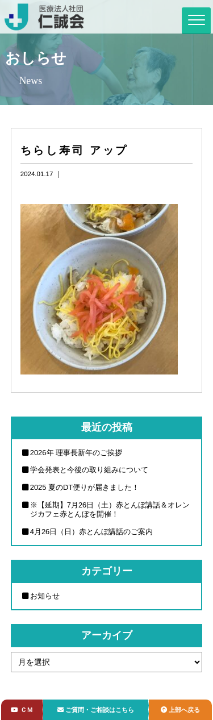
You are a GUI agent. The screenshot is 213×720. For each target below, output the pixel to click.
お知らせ (45, 596)
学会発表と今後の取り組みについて (89, 469)
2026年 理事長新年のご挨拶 (76, 452)
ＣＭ (21, 709)
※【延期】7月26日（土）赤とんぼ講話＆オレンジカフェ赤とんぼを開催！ (110, 510)
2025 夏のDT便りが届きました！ (85, 487)
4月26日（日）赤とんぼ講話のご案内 (91, 531)
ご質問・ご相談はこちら (95, 709)
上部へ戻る (180, 709)
